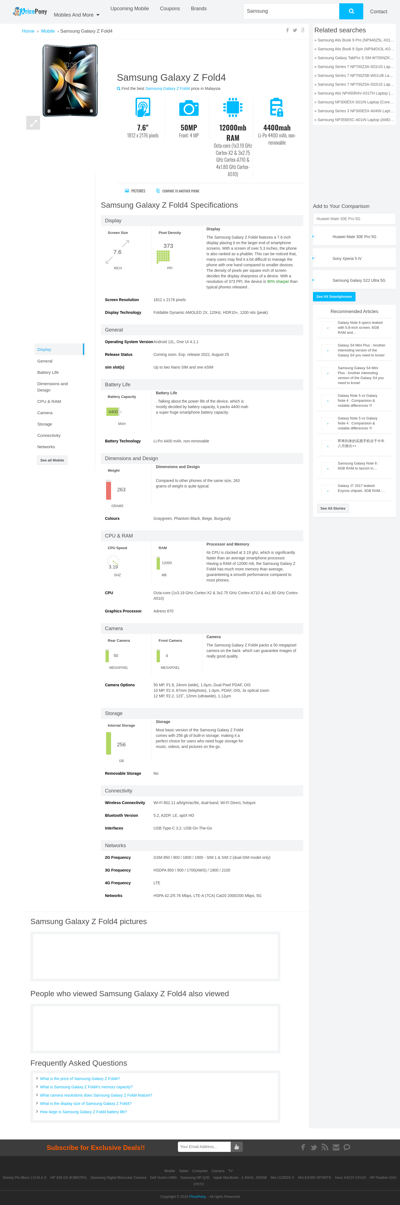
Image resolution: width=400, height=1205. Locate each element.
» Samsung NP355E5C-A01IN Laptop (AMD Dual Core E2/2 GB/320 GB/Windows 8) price (354, 120)
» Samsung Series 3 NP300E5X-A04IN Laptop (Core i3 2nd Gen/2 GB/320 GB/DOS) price (354, 111)
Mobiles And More (76, 15)
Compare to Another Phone (184, 191)
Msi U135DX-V (282, 1177)
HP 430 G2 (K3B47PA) (68, 1177)
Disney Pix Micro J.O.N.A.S (24, 1177)
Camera (218, 1171)
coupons (170, 8)
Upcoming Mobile (129, 8)
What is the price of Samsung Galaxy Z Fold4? (80, 1078)
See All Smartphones (334, 296)
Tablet (184, 1171)
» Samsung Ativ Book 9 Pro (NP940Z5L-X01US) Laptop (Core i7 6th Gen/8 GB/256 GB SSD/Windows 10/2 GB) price (354, 40)
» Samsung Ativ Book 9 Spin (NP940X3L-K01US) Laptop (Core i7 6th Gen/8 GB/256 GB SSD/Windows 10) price (354, 49)
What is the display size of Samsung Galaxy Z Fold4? (85, 1103)
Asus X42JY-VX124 (350, 1177)
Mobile (170, 1171)
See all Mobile (52, 460)
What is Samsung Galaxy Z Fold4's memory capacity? (86, 1087)
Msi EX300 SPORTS (314, 1177)
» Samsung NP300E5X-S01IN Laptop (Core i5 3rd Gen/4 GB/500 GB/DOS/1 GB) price (354, 102)
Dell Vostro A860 (163, 1177)
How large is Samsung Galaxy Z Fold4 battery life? (83, 1112)
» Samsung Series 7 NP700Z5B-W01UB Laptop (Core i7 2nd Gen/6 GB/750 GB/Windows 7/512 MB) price (354, 75)
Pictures (135, 191)
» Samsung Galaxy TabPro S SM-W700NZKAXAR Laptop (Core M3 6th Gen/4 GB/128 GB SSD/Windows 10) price (354, 58)
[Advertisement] (204, 57)
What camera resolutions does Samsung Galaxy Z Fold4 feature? (96, 1095)
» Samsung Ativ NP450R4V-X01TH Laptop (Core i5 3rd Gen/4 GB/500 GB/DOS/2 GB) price (354, 93)
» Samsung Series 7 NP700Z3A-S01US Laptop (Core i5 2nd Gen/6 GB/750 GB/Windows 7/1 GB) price (354, 66)
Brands (199, 8)
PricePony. (198, 1196)
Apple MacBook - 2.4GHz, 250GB (240, 1177)
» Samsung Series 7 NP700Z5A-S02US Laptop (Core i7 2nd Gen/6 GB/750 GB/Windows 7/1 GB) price (354, 84)
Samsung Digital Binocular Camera (118, 1177)
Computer (200, 1171)
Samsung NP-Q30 (195, 1177)
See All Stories (333, 508)
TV (230, 1171)
